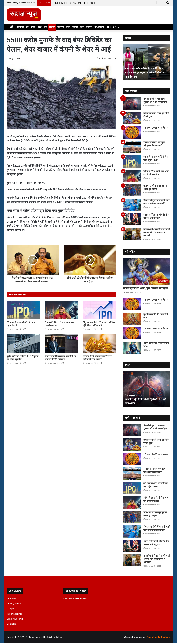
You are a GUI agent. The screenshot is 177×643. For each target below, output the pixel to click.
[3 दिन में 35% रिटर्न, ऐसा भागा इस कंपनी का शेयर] (61, 310)
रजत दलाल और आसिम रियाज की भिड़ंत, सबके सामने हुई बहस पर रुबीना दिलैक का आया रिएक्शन (146, 72)
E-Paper (10, 608)
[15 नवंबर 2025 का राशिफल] (132, 132)
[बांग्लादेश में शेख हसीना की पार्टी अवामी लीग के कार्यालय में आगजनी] (132, 234)
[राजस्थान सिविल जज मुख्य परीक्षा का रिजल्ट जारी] (132, 147)
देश (27, 27)
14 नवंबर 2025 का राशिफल (155, 328)
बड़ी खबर (20, 27)
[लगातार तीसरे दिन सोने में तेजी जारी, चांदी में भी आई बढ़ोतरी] (99, 343)
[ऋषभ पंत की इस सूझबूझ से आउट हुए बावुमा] (132, 190)
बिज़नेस (52, 27)
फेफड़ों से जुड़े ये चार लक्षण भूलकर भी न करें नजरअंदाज (74, 3)
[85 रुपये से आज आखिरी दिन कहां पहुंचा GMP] (23, 310)
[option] (146, 62)
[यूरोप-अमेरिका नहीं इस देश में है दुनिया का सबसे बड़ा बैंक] (23, 343)
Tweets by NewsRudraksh (75, 598)
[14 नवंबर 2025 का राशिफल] (132, 333)
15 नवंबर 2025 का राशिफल (155, 127)
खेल (45, 27)
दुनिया (33, 27)
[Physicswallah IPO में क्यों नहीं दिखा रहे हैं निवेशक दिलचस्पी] (99, 310)
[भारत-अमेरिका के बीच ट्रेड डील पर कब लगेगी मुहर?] (132, 219)
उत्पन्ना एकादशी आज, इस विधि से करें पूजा (145, 288)
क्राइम (68, 27)
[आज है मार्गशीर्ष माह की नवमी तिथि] (132, 348)
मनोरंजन (89, 27)
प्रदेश (39, 27)
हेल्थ (81, 27)
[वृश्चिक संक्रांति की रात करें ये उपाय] (132, 319)
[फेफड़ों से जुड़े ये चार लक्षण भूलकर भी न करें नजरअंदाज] (132, 103)
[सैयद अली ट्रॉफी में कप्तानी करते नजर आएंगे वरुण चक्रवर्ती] (132, 205)
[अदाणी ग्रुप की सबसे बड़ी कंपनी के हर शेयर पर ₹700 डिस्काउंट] (61, 343)
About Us (11, 598)
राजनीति (60, 27)
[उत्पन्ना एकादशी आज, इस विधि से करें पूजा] (132, 118)
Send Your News (15, 618)
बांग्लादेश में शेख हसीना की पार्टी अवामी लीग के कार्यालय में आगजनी (156, 232)
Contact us (12, 623)
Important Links (14, 613)
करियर (75, 27)
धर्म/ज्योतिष (99, 27)
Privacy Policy (14, 603)
